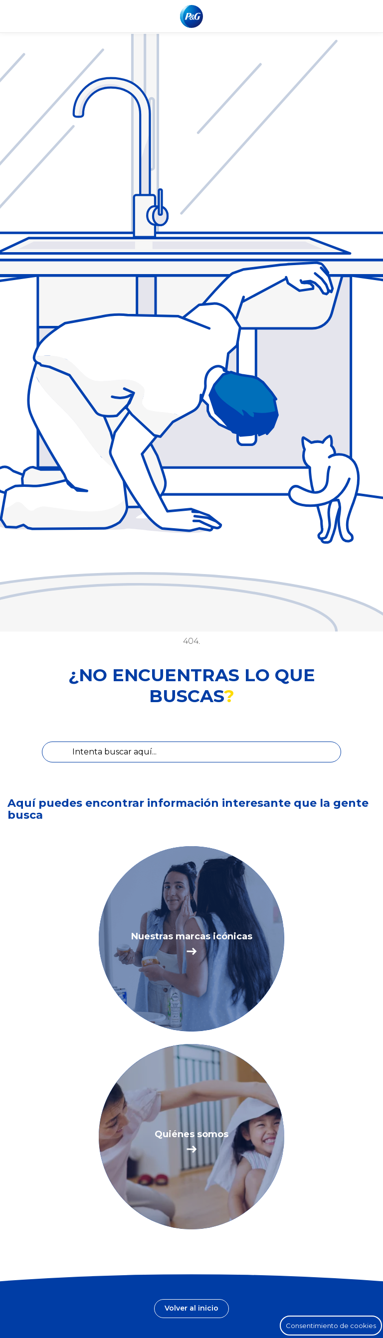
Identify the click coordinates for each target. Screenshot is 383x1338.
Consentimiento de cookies (331, 1326)
